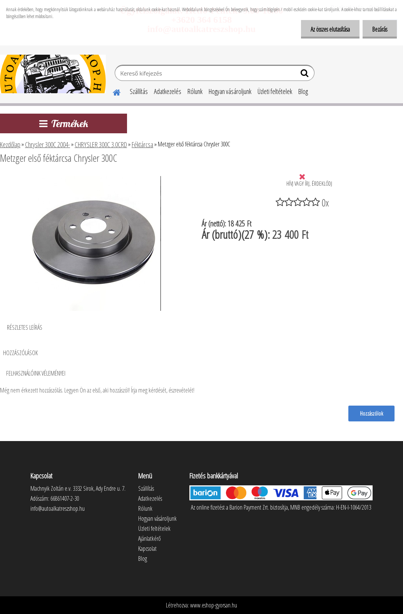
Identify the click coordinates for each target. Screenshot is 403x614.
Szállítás (139, 91)
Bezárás (379, 29)
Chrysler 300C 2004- (47, 144)
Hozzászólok (371, 413)
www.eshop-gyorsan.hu (213, 605)
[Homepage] (112, 91)
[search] (305, 75)
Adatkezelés (167, 91)
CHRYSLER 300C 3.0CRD (101, 144)
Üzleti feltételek (275, 91)
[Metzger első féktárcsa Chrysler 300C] (93, 179)
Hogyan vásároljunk (230, 91)
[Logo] (53, 74)
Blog (303, 91)
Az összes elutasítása (330, 29)
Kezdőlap (10, 144)
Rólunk (194, 91)
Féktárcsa (142, 144)
